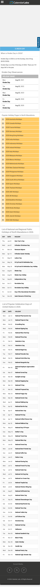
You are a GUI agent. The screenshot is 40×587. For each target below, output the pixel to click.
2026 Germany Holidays (14, 131)
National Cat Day (20, 525)
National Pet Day (20, 415)
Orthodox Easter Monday (22, 254)
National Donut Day (21, 444)
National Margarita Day (22, 362)
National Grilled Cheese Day (23, 419)
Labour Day (18, 258)
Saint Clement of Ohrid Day (23, 296)
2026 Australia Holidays (14, 119)
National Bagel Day (21, 350)
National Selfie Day (21, 453)
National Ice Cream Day (22, 478)
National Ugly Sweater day (23, 554)
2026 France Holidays (13, 127)
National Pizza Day (21, 337)
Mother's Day (19, 432)
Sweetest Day (19, 521)
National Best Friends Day (23, 449)
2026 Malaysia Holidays (14, 155)
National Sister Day (21, 495)
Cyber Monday (19, 542)
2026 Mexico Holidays (13, 159)
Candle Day (18, 546)
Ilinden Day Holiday (20, 275)
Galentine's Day (20, 341)
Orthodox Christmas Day (22, 245)
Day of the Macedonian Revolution (25, 292)
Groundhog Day (20, 324)
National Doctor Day (21, 398)
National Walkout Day (21, 423)
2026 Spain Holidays (13, 184)
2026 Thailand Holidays (14, 188)
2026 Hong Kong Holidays (14, 135)
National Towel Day (21, 436)
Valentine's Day (20, 345)
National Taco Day (20, 508)
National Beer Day (20, 410)
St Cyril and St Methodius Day (24, 262)
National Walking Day (21, 402)
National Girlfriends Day (22, 491)
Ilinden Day (6, 82)
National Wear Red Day (22, 333)
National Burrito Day (21, 406)
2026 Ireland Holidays (13, 147)
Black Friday (19, 537)
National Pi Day (19, 385)
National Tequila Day (21, 482)
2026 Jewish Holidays (13, 216)
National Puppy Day (21, 393)
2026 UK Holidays (12, 196)
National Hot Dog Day (21, 474)
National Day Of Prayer (22, 427)
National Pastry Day (21, 550)
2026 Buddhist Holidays (14, 200)
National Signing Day (21, 328)
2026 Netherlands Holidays (15, 163)
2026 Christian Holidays (14, 204)
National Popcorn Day (21, 320)
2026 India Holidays (12, 139)
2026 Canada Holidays (13, 123)
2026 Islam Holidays (13, 212)
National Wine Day (20, 440)
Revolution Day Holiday (22, 287)
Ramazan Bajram (20, 249)
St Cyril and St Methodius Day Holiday (26, 266)
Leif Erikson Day (20, 516)
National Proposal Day (22, 389)
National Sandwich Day (22, 533)
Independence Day (20, 279)
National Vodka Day (21, 512)
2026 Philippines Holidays (14, 172)
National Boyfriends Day (22, 504)
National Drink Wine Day (22, 358)
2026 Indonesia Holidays (14, 143)
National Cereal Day (21, 372)
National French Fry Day (22, 465)
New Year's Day (19, 241)
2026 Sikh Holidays (12, 220)
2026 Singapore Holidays (14, 176)
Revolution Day (19, 283)
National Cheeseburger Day (23, 499)
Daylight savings (20, 377)
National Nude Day (20, 470)
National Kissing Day (21, 461)
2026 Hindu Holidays (13, 208)
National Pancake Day (22, 354)
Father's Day (19, 457)
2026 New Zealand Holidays (15, 167)
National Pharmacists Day (23, 316)
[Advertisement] (20, 25)
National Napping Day (21, 381)
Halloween (18, 529)
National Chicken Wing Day (23, 487)
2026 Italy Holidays (12, 151)
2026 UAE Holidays (12, 192)
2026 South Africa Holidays (15, 180)
